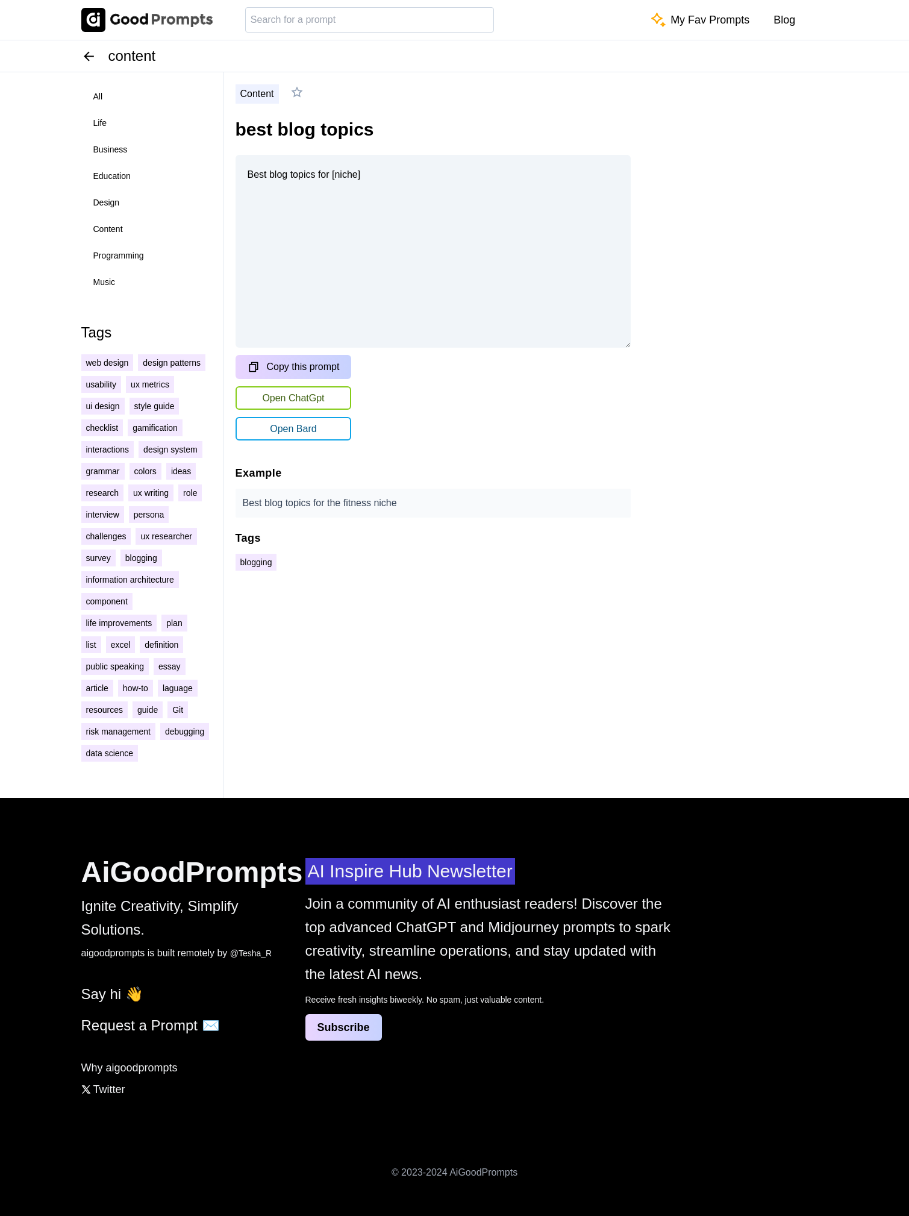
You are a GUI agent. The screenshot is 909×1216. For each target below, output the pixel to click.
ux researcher (166, 536)
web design (107, 363)
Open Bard (293, 429)
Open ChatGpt (293, 398)
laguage (178, 688)
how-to (135, 688)
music (104, 282)
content (108, 229)
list (91, 645)
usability (101, 384)
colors (145, 471)
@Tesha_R (251, 953)
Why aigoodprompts (129, 1068)
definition (161, 645)
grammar (103, 471)
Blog (784, 20)
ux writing (151, 493)
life (100, 123)
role (190, 493)
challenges (106, 536)
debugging (184, 731)
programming (118, 255)
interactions (108, 449)
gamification (155, 428)
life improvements (119, 623)
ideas (181, 471)
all (98, 96)
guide (147, 710)
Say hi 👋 (112, 994)
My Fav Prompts (700, 20)
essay (169, 666)
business (110, 149)
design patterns (172, 363)
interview (102, 514)
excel (121, 645)
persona (149, 514)
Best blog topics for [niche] (433, 251)
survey (98, 558)
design (106, 202)
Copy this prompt (294, 367)
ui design (103, 406)
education (112, 176)
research (102, 493)
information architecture (130, 579)
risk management (118, 731)
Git (177, 710)
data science (110, 753)
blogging (141, 558)
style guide (154, 406)
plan (174, 623)
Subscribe (343, 1027)
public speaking (115, 666)
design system (170, 449)
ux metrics (150, 384)
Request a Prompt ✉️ (150, 1025)
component (107, 601)
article (97, 688)
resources (104, 710)
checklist (102, 428)
